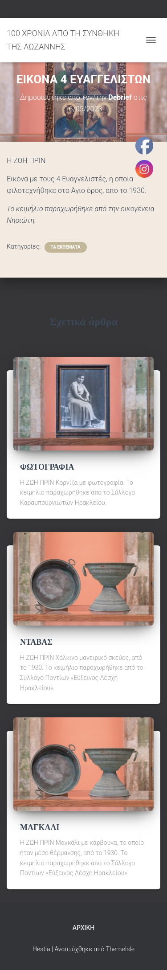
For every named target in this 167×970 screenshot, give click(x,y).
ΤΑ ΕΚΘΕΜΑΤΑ (66, 247)
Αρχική (84, 927)
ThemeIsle (120, 949)
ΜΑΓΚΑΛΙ (39, 827)
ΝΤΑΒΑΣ (36, 642)
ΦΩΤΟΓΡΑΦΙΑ (47, 466)
